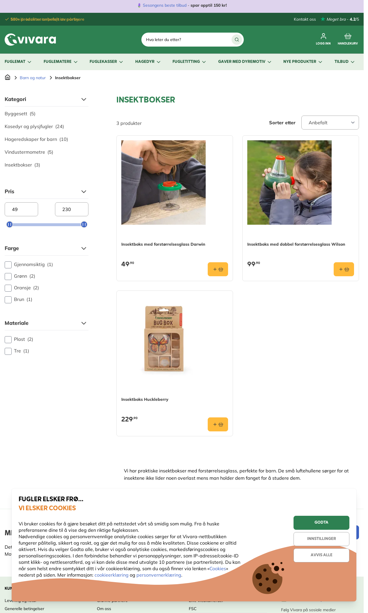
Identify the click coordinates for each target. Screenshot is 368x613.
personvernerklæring (158, 575)
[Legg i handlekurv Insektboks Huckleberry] (218, 424)
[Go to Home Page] (7, 78)
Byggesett (20, 113)
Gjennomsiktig (29, 264)
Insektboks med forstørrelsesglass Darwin (163, 244)
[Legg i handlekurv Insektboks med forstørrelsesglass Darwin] (218, 269)
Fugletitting (190, 61)
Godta (321, 522)
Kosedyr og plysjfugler (34, 126)
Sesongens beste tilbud (164, 5)
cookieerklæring (112, 575)
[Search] (237, 39)
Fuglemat (18, 61)
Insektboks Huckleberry (144, 399)
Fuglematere (61, 61)
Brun (18, 299)
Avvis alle (322, 555)
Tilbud (345, 61)
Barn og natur (33, 77)
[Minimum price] (21, 209)
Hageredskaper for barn (36, 139)
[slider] (9, 224)
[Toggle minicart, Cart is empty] (348, 39)
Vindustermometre (29, 151)
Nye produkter (303, 61)
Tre (17, 351)
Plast (19, 339)
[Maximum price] (71, 209)
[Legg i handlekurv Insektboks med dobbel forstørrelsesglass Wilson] (344, 269)
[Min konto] (323, 39)
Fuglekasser (107, 61)
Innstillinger (321, 539)
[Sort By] (330, 123)
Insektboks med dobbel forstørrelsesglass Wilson (296, 244)
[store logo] (30, 39)
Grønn (20, 276)
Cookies (217, 568)
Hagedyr (148, 61)
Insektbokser (22, 164)
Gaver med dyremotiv (245, 61)
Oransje (22, 288)
